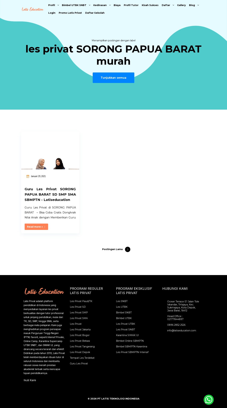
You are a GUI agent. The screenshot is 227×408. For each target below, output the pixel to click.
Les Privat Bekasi (80, 340)
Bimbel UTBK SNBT (74, 5)
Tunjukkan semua (113, 77)
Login (51, 12)
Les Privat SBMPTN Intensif (132, 352)
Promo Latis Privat (70, 12)
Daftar (166, 5)
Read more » (36, 226)
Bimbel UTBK (124, 318)
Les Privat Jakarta (80, 329)
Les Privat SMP (79, 312)
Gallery (181, 5)
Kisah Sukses (150, 5)
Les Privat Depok (80, 352)
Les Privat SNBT (125, 329)
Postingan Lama (112, 249)
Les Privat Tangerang (82, 346)
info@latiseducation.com (181, 330)
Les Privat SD (78, 306)
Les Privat (76, 323)
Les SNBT (121, 301)
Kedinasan (100, 5)
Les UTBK (121, 306)
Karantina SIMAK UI (127, 335)
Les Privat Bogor (80, 335)
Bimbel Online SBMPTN (130, 340)
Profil (51, 5)
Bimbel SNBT (124, 312)
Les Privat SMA (79, 318)
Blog (192, 5)
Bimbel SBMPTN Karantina (131, 346)
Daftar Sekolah (95, 12)
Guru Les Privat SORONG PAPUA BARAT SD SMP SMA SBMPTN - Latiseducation (50, 194)
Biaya (117, 5)
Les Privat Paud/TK (81, 301)
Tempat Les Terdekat (82, 357)
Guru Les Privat (79, 363)
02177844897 (175, 319)
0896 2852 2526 (176, 324)
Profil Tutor (131, 5)
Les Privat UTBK (125, 323)
